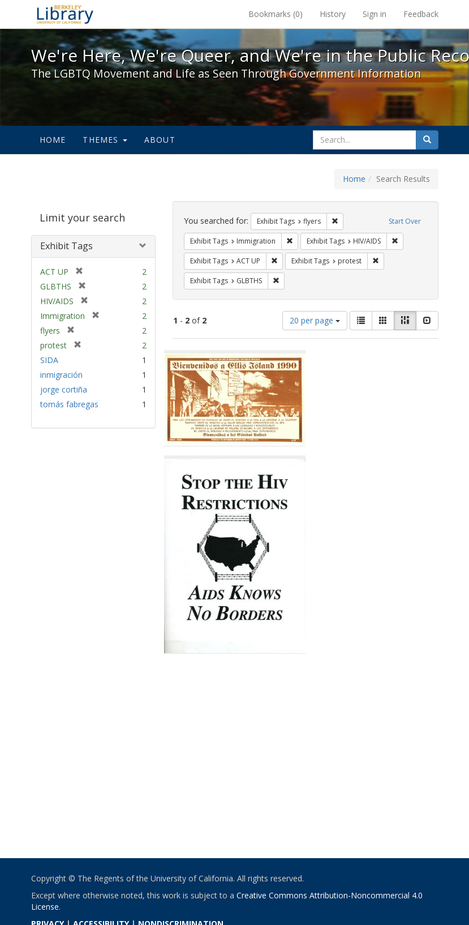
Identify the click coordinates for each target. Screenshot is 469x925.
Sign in (374, 13)
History (333, 13)
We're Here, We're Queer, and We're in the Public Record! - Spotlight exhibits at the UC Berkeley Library (65, 14)
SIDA (49, 360)
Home (53, 139)
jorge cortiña (63, 389)
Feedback (420, 13)
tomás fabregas (69, 404)
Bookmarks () (275, 13)
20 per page (315, 320)
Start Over (405, 221)
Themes (105, 139)
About (159, 139)
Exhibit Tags (66, 246)
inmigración (61, 374)
